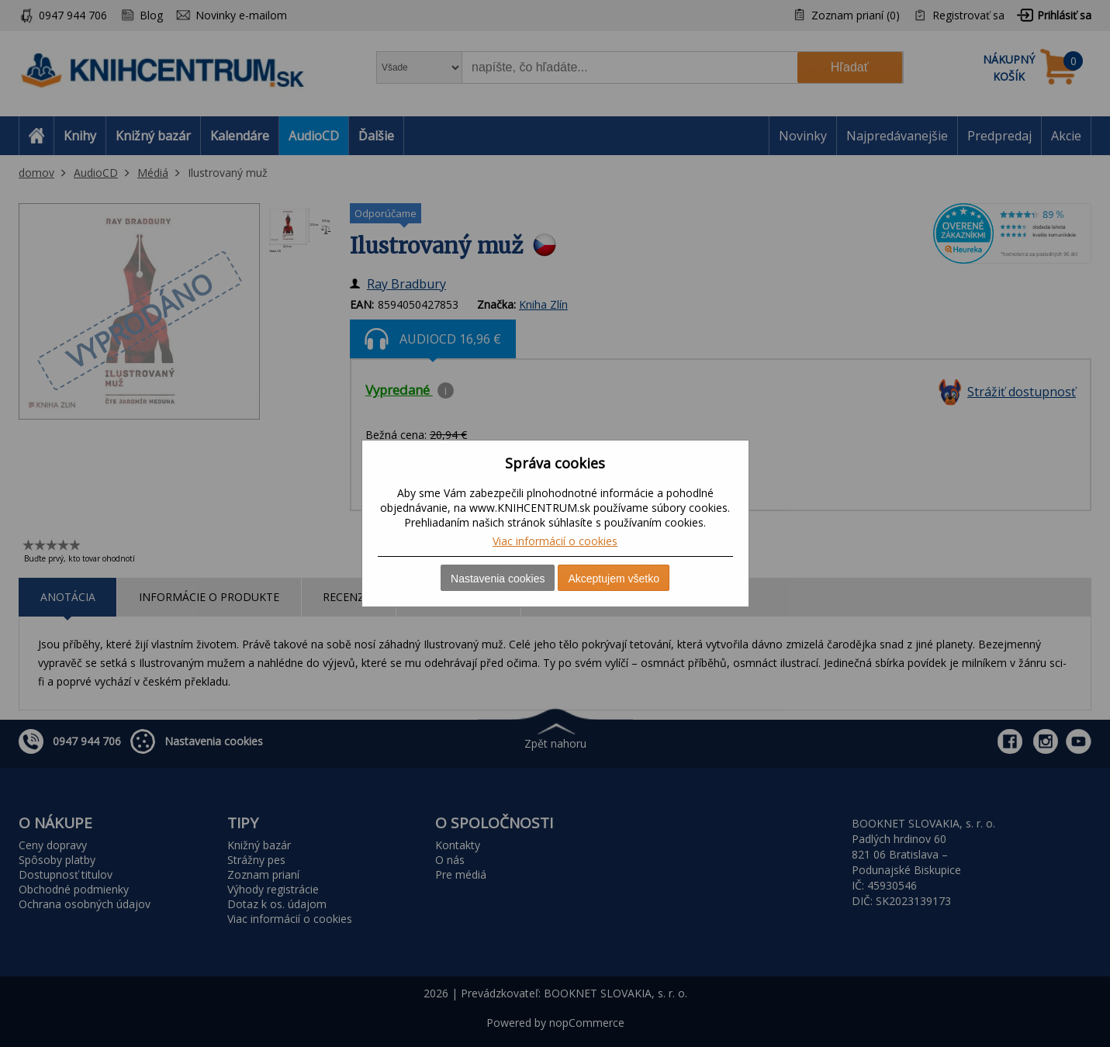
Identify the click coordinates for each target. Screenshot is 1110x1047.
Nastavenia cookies (498, 578)
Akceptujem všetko (613, 578)
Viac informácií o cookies (555, 541)
